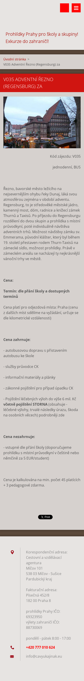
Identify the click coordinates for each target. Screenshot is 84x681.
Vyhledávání (64, 7)
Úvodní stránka (14, 59)
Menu (76, 7)
